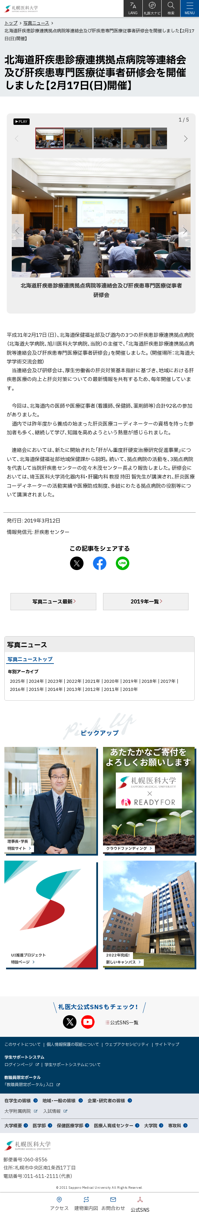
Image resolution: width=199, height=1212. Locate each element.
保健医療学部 (70, 1125)
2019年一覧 (145, 601)
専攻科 (174, 1125)
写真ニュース (36, 23)
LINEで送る (122, 563)
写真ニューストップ (30, 659)
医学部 (39, 1125)
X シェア (77, 563)
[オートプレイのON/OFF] (21, 121)
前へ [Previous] (17, 138)
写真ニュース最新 (52, 601)
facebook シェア (99, 563)
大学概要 (13, 1125)
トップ (11, 23)
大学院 (150, 1125)
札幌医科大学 (21, 8)
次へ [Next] (184, 138)
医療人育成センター (113, 1125)
